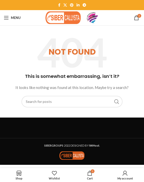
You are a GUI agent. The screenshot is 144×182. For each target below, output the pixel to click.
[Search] (72, 101)
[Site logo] (63, 17)
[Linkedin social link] (78, 5)
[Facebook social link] (59, 5)
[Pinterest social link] (71, 5)
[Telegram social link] (84, 5)
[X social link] (65, 5)
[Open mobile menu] (12, 18)
